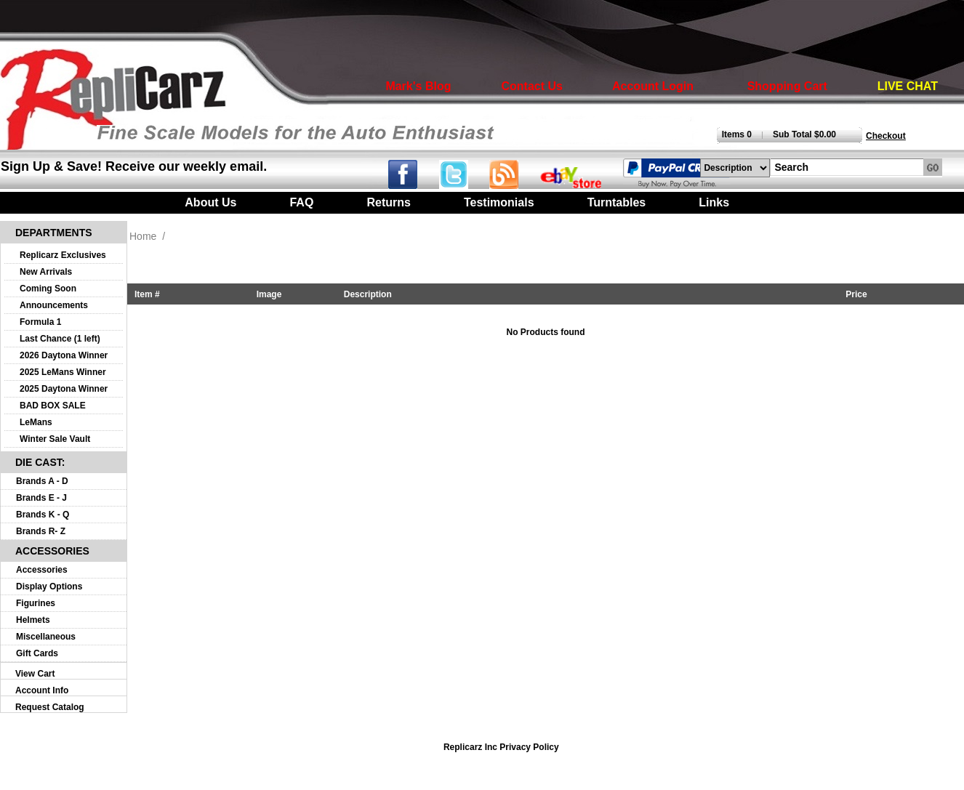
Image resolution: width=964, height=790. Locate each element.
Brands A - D (42, 481)
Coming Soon (48, 288)
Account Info (41, 690)
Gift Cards (37, 653)
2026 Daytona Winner (64, 355)
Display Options (49, 586)
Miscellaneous (46, 637)
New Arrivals (46, 272)
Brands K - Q (42, 514)
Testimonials (499, 202)
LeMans (36, 422)
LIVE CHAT (907, 86)
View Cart (35, 674)
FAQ (301, 202)
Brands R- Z (40, 531)
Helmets (33, 620)
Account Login (653, 86)
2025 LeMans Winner (63, 372)
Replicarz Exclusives (63, 255)
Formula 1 (40, 322)
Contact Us (532, 86)
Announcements (54, 305)
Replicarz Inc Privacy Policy (501, 747)
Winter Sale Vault (55, 439)
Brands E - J (41, 498)
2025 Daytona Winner (64, 389)
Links (714, 202)
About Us (210, 202)
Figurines (35, 603)
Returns (388, 202)
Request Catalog (49, 707)
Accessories (42, 570)
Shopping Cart (787, 86)
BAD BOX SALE (53, 405)
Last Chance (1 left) (60, 339)
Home (142, 236)
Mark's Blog (418, 86)
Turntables (616, 202)
